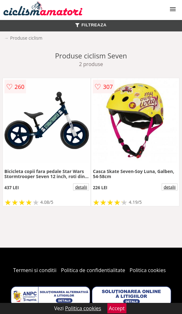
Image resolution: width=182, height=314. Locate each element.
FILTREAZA (90, 25)
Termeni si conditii (35, 270)
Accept (117, 308)
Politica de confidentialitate (93, 270)
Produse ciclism (26, 38)
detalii (81, 187)
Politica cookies (148, 270)
